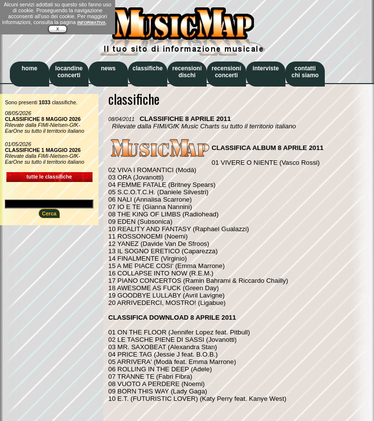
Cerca (49, 213)
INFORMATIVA (91, 22)
